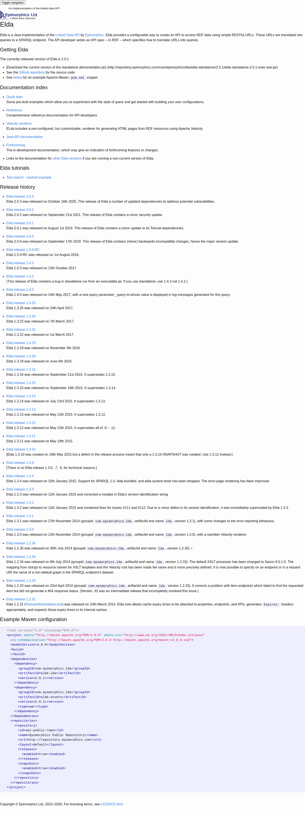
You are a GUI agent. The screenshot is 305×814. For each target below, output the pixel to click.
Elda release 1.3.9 (20, 462)
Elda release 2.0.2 (20, 209)
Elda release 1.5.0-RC (23, 249)
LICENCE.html (112, 802)
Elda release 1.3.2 (20, 502)
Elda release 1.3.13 (21, 409)
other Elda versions (67, 158)
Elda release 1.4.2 (20, 276)
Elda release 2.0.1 (20, 222)
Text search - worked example (28, 177)
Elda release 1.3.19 (21, 342)
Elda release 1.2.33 (21, 579)
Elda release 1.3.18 (21, 356)
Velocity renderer (19, 123)
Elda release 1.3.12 (21, 422)
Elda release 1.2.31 (21, 597)
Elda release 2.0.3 (20, 196)
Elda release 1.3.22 (21, 329)
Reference (14, 110)
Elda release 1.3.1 (20, 515)
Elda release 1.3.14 (21, 395)
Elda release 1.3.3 (20, 489)
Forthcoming (15, 144)
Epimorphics (94, 35)
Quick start (14, 96)
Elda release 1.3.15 (21, 382)
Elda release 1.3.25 (21, 302)
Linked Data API (67, 35)
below (17, 77)
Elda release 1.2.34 (21, 555)
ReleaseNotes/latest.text (44, 602)
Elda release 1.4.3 (20, 262)
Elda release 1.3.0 (20, 529)
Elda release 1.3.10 (21, 449)
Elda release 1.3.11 (21, 435)
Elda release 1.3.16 (21, 369)
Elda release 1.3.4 (20, 475)
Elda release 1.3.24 (21, 316)
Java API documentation (24, 136)
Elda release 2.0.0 (20, 236)
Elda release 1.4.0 (20, 289)
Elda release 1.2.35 (21, 542)
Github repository (32, 72)
